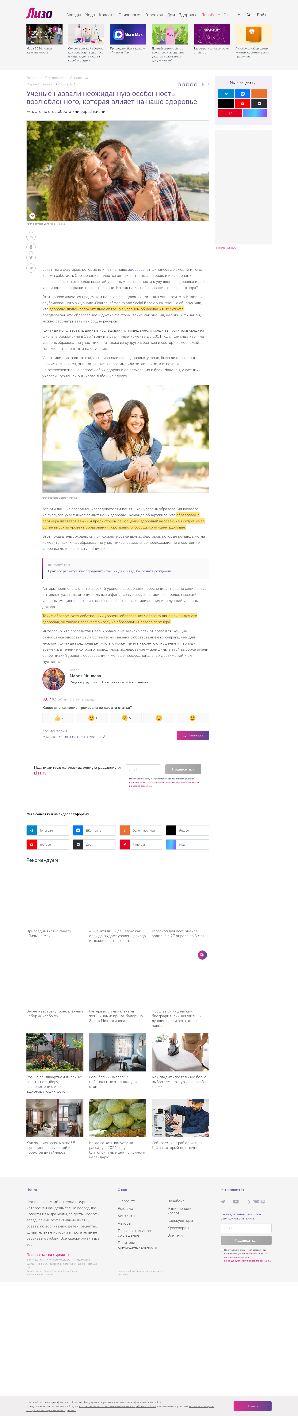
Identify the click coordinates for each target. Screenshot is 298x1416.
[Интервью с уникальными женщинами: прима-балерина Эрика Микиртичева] (117, 949)
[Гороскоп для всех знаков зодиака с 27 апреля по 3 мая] (180, 887)
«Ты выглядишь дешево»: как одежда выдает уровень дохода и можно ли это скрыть (117, 916)
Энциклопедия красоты (180, 1172)
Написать (195, 735)
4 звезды (192, 84)
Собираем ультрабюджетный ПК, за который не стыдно (178, 1107)
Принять (252, 1406)
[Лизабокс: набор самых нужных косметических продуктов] (253, 34)
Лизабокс (210, 14)
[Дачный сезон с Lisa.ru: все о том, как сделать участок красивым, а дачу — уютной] (170, 34)
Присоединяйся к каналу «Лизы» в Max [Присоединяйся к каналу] (48, 914)
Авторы (124, 1185)
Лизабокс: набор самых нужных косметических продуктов (252, 52)
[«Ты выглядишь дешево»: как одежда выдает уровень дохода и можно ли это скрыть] (117, 887)
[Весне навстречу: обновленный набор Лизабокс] (54, 949)
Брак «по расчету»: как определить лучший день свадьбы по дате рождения (109, 571)
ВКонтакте (87, 830)
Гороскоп (154, 14)
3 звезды (188, 84)
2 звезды (184, 84)
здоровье (136, 269)
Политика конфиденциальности (137, 1207)
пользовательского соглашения (146, 782)
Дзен (83, 844)
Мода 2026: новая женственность (39, 50)
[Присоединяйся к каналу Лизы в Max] (54, 887)
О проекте (127, 1162)
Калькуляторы (180, 1182)
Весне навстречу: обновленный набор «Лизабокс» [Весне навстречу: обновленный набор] (54, 975)
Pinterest (132, 844)
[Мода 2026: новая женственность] (44, 34)
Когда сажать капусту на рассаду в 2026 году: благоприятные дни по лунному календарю (117, 1111)
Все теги (175, 1197)
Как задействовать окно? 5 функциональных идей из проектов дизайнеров (50, 1109)
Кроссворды (178, 1189)
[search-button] (248, 15)
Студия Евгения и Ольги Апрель (61, 1232)
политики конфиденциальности (182, 782)
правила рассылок (141, 785)
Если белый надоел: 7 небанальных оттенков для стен (113, 1043)
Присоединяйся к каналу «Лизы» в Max (127, 50)
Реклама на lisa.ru (225, 247)
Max (175, 844)
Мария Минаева (39, 84)
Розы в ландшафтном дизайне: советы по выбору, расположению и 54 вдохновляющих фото (54, 1046)
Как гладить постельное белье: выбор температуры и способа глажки (180, 1043)
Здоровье (188, 14)
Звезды (73, 14)
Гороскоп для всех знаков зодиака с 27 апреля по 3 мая (178, 914)
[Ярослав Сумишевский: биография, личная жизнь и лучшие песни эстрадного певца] (180, 949)
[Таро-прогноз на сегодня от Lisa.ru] (212, 34)
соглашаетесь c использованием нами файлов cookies (117, 1406)
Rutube (177, 830)
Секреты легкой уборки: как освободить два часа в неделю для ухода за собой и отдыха (85, 54)
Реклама (125, 1170)
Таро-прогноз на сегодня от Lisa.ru (211, 50)
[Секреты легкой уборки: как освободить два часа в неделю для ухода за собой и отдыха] (86, 34)
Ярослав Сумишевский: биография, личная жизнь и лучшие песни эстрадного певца (177, 980)
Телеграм (39, 830)
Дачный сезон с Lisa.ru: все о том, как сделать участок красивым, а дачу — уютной (168, 54)
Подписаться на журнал (45, 1216)
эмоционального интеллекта (83, 600)
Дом (171, 14)
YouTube (38, 844)
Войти (263, 14)
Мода (90, 14)
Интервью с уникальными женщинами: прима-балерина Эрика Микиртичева (116, 977)
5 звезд (196, 84)
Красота (107, 14)
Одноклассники (137, 830)
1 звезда (180, 84)
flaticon (49, 1236)
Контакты (126, 1177)
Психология (130, 14)
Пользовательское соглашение (134, 1195)
